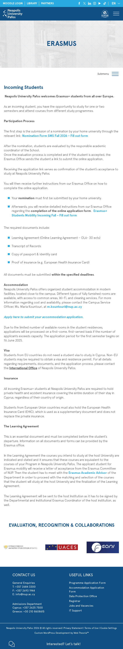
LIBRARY (32, 3)
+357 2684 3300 (25, 586)
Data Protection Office (83, 596)
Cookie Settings (108, 628)
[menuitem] (115, 3)
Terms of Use (91, 628)
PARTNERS (47, 3)
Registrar (74, 601)
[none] (115, 3)
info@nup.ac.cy (25, 594)
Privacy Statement (73, 628)
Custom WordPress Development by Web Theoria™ (61, 633)
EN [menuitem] (114, 3)
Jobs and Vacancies (81, 605)
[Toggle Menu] (116, 13)
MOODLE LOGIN (13, 3)
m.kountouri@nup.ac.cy (64, 307)
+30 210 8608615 (33, 611)
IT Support (75, 610)
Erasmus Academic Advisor (87, 473)
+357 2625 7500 (33, 607)
